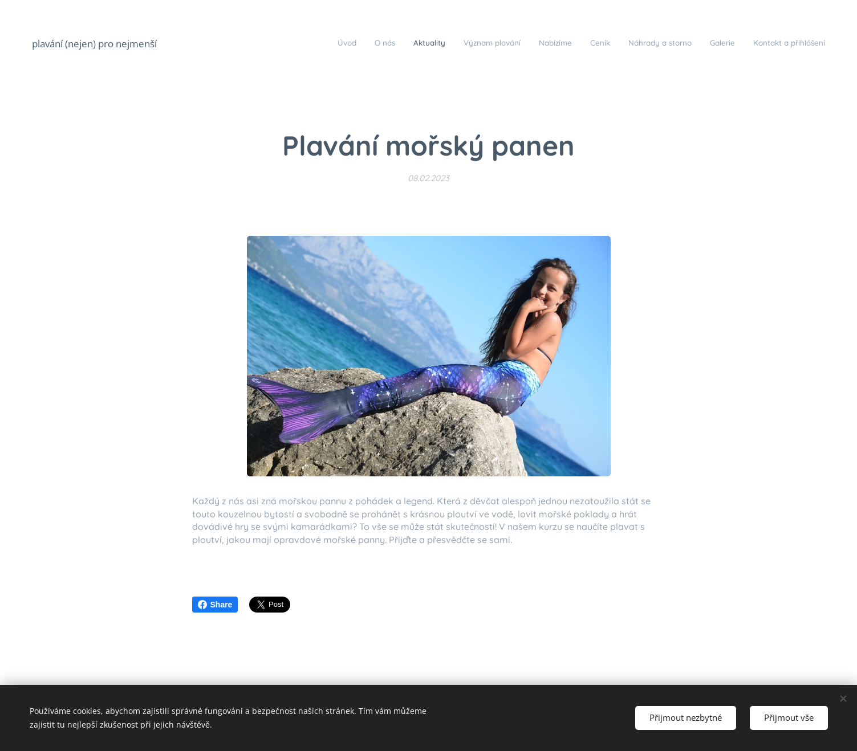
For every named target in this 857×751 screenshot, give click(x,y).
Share (215, 604)
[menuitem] (682, 44)
